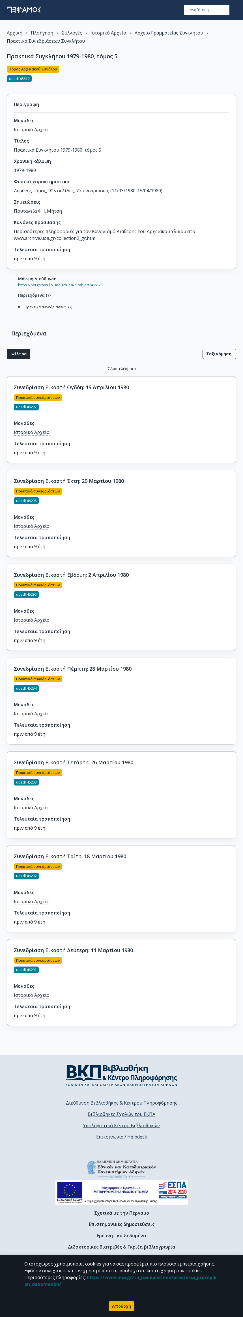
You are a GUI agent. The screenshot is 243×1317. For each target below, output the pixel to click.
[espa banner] (121, 1192)
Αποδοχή (121, 1306)
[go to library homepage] (121, 1075)
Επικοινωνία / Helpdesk (121, 1137)
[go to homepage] (24, 10)
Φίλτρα (18, 354)
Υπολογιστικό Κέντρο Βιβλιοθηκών (121, 1125)
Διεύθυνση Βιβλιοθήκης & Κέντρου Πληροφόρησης (121, 1103)
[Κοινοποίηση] (234, 76)
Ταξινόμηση (219, 354)
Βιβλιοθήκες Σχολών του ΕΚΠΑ (121, 1114)
